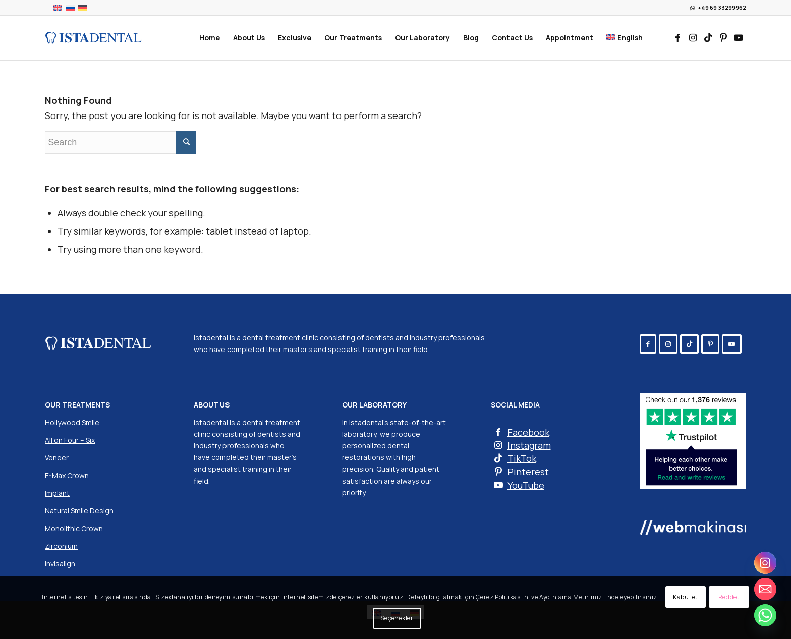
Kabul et (685, 597)
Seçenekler (396, 618)
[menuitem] (210, 38)
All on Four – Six (70, 440)
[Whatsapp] (765, 615)
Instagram (529, 445)
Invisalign (60, 563)
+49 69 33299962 (722, 7)
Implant (57, 493)
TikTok (521, 458)
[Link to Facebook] (678, 37)
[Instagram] (765, 563)
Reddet (729, 597)
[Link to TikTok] (708, 37)
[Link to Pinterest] (723, 37)
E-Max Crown (67, 475)
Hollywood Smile (72, 422)
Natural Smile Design (79, 510)
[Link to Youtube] (738, 37)
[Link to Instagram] (693, 37)
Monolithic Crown (74, 528)
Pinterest (528, 472)
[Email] (765, 589)
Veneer (57, 457)
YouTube (525, 485)
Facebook (528, 432)
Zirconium (61, 546)
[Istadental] (93, 38)
